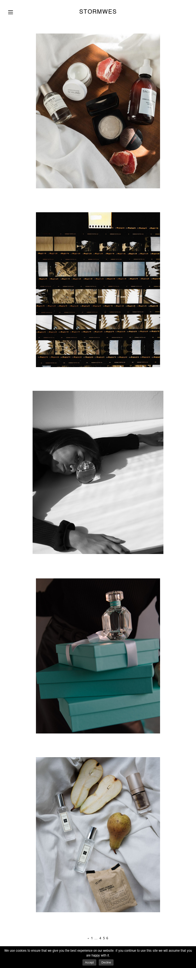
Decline (106, 962)
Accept (89, 962)
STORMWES (98, 12)
